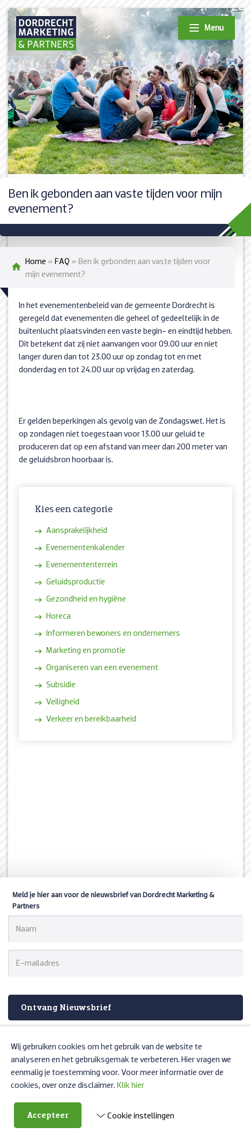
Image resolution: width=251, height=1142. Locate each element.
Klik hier (130, 1084)
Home (35, 261)
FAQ (62, 261)
